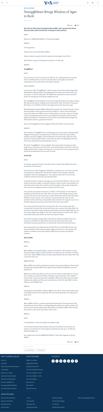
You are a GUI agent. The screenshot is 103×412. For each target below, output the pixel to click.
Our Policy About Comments (9, 388)
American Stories (6, 404)
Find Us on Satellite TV (7, 382)
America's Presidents (7, 401)
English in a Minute (31, 360)
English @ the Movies (32, 363)
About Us (3, 360)
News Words (29, 385)
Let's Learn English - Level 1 (34, 373)
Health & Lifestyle (57, 398)
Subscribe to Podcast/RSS (8, 379)
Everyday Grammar (32, 407)
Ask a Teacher (30, 401)
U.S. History (55, 404)
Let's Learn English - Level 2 (34, 376)
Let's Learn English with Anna (34, 369)
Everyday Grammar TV (32, 366)
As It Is (28, 398)
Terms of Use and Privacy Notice (10, 366)
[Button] (70, 25)
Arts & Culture (29, 8)
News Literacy (30, 382)
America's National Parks (8, 398)
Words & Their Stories (58, 407)
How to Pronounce (31, 388)
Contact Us (4, 363)
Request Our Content (7, 373)
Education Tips (31, 404)
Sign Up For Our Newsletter (8, 376)
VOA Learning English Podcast (86, 398)
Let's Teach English (31, 379)
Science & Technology (58, 401)
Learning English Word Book (9, 385)
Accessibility (4, 369)
